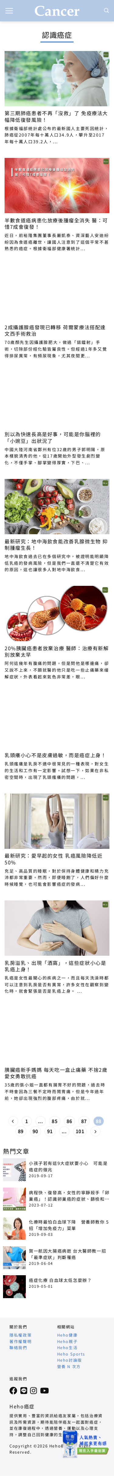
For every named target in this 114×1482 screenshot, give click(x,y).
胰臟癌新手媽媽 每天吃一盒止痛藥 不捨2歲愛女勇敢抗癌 (56, 1073)
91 (50, 1131)
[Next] (95, 1131)
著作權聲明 (20, 1341)
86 (69, 1121)
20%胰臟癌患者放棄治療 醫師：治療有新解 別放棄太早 (57, 651)
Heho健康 (67, 1335)
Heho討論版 (69, 1360)
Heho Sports (71, 1354)
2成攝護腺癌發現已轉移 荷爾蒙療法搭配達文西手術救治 (55, 330)
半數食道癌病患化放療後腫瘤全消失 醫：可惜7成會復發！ (56, 223)
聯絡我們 (18, 1347)
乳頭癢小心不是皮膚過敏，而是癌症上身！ (55, 755)
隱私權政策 (20, 1335)
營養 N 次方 (69, 1366)
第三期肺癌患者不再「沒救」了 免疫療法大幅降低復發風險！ (56, 116)
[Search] (106, 10)
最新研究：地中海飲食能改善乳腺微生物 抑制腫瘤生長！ (56, 544)
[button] (9, 10)
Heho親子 (67, 1341)
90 (35, 1131)
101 (80, 1131)
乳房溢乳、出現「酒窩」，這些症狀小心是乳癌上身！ (55, 966)
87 (84, 1121)
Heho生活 (67, 1347)
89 (21, 1131)
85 (54, 1121)
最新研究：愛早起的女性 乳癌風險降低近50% (53, 858)
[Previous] (13, 1121)
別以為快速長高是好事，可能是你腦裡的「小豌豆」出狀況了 (53, 437)
